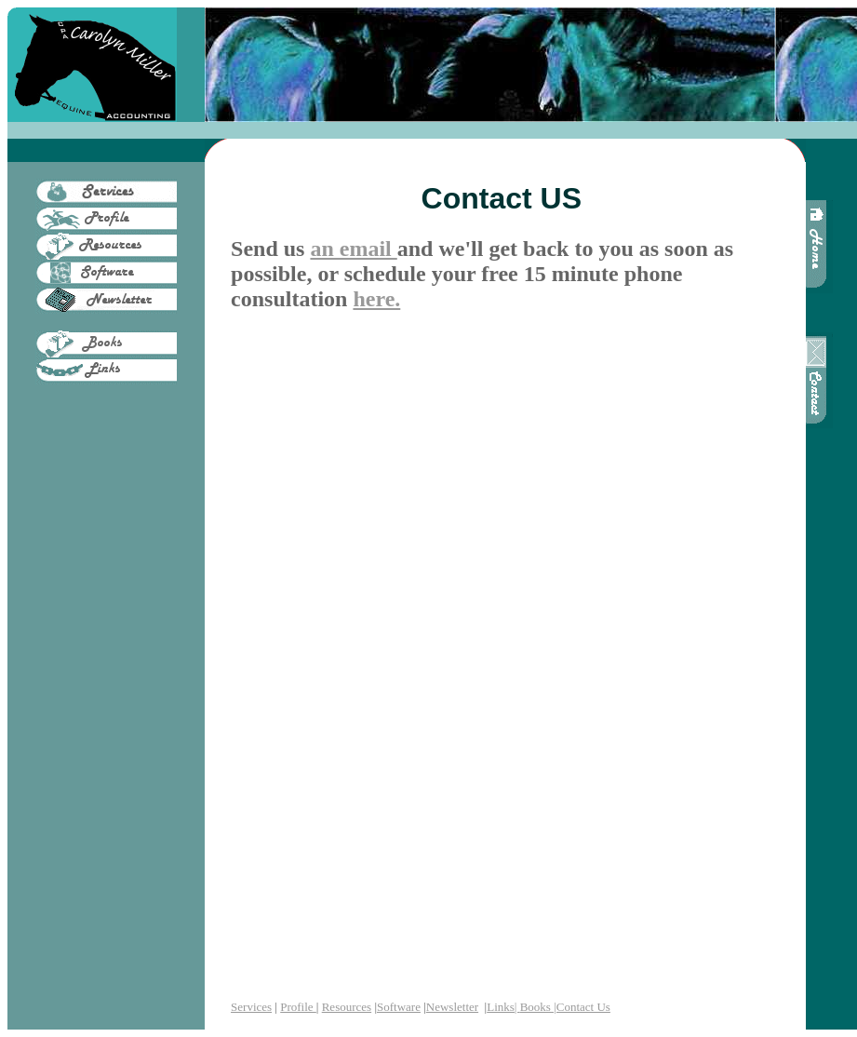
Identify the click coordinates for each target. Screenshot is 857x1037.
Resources (346, 1007)
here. (376, 299)
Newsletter (452, 1007)
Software (399, 1007)
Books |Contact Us (565, 1007)
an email (353, 248)
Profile (298, 1007)
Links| (503, 1007)
